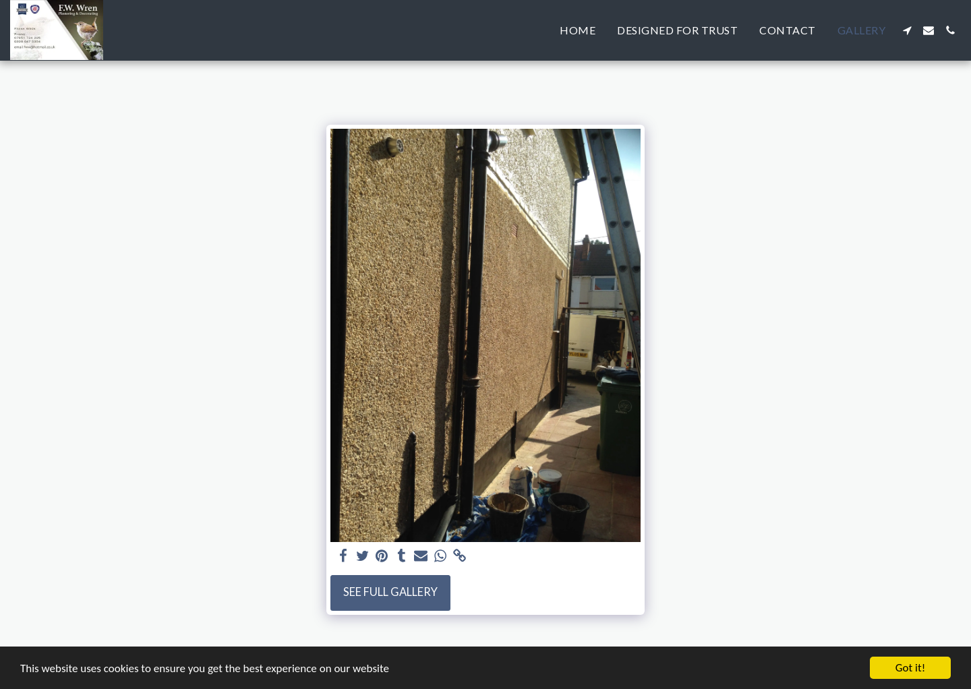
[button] (907, 30)
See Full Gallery (390, 592)
